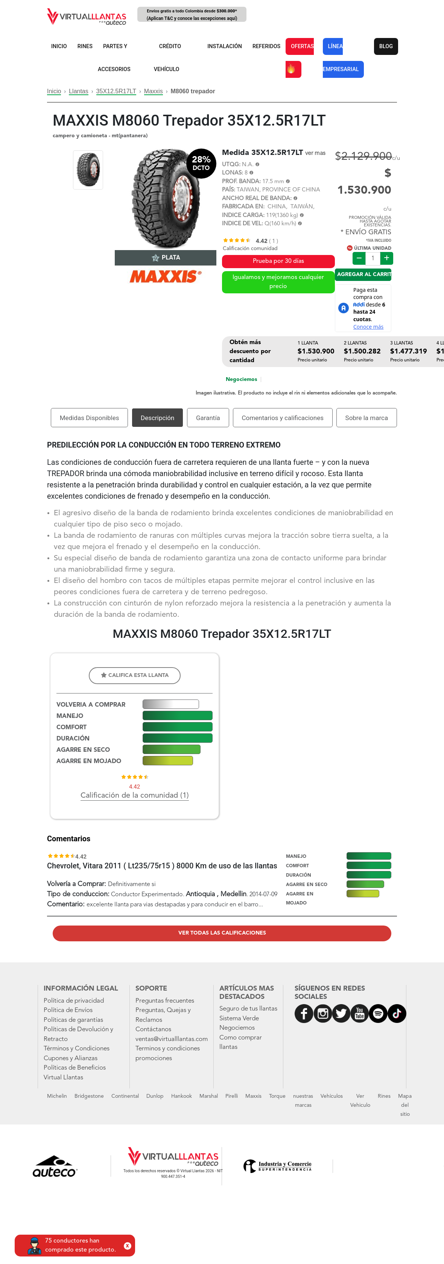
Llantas (78, 91)
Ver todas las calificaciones (222, 933)
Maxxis (153, 91)
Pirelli (231, 1096)
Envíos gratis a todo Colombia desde (192, 15)
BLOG (386, 46)
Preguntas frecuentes (164, 1001)
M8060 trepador (192, 91)
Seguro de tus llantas (248, 1009)
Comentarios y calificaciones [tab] (283, 418)
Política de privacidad (74, 1001)
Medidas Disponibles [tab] (89, 418)
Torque (277, 1096)
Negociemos (241, 379)
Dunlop (155, 1096)
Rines (384, 1096)
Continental (125, 1096)
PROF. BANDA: (241, 182)
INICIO (59, 46)
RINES (85, 46)
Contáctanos (153, 1029)
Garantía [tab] (208, 418)
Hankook (181, 1096)
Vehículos (332, 1096)
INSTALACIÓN (224, 46)
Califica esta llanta (135, 675)
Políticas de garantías (73, 1020)
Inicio (54, 91)
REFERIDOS (266, 46)
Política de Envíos (68, 1010)
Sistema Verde (239, 1018)
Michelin (57, 1096)
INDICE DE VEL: (242, 224)
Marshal (208, 1096)
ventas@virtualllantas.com (171, 1039)
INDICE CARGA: (243, 216)
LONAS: (232, 173)
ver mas (315, 153)
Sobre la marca (366, 418)
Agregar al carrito (364, 274)
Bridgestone (89, 1096)
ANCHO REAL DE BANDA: (257, 199)
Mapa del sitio (405, 1105)
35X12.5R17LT (116, 91)
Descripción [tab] (157, 418)
